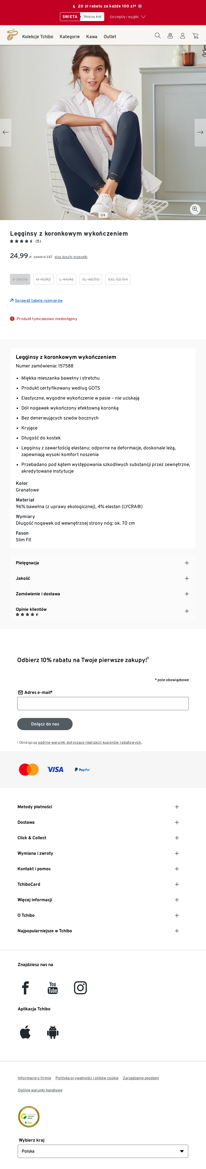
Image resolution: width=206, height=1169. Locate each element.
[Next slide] (200, 132)
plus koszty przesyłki (71, 257)
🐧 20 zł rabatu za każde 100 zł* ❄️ (107, 6)
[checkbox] (20, 279)
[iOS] (25, 1035)
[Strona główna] (12, 34)
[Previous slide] (5, 132)
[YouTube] (52, 991)
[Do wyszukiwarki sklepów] (170, 39)
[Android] (52, 1035)
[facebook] (25, 991)
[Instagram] (80, 991)
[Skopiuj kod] (92, 16)
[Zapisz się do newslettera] (45, 724)
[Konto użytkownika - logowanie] (182, 39)
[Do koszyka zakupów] (196, 38)
